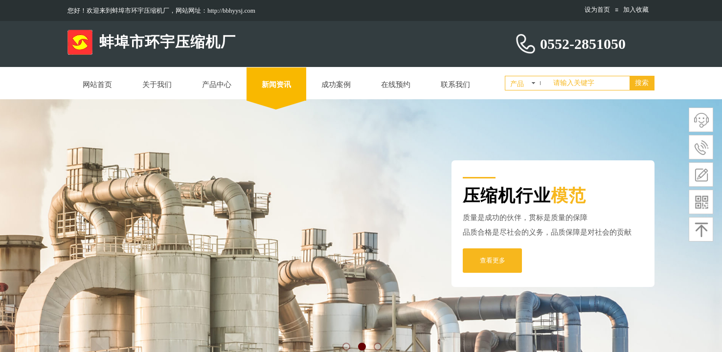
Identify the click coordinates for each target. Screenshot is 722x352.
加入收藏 (636, 9)
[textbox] (589, 83)
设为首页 (597, 9)
